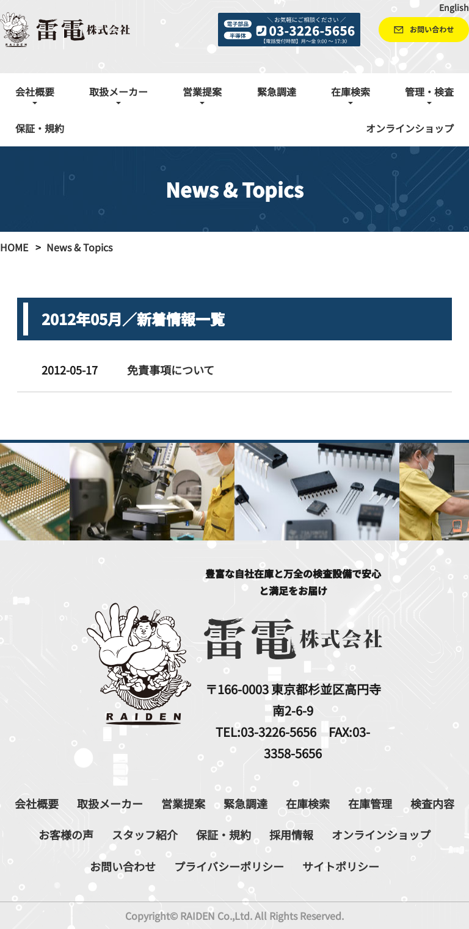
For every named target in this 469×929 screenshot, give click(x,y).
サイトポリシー (340, 866)
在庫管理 (370, 803)
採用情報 (291, 834)
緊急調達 (276, 91)
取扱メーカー (110, 803)
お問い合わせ (123, 866)
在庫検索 (308, 803)
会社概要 (37, 803)
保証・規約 (39, 128)
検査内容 (432, 803)
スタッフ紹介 (145, 834)
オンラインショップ (410, 128)
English (454, 7)
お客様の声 (65, 834)
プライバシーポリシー (229, 866)
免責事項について (170, 370)
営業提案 (183, 803)
